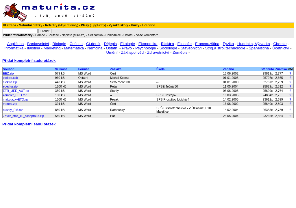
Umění (112, 52)
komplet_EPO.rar (15, 95)
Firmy (101, 25)
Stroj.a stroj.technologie (225, 48)
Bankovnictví (38, 44)
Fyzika (228, 44)
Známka (281, 69)
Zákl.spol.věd (132, 52)
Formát (83, 69)
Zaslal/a (115, 69)
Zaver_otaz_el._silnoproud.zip (23, 116)
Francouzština (207, 44)
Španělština (259, 48)
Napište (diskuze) (73, 35)
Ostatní (128, 35)
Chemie (279, 44)
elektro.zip (10, 82)
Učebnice (148, 25)
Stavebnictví (191, 48)
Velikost (60, 69)
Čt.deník (93, 44)
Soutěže (53, 35)
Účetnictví (280, 48)
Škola (160, 69)
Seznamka (95, 35)
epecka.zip (10, 86)
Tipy (93, 25)
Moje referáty (68, 25)
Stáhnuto (267, 69)
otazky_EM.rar (13, 110)
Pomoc (40, 35)
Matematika (74, 48)
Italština (33, 48)
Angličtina (15, 44)
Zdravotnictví (158, 52)
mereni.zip (10, 103)
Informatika (13, 48)
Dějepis (110, 44)
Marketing (52, 48)
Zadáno (228, 69)
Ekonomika (148, 44)
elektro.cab (10, 77)
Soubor (8, 69)
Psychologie (145, 48)
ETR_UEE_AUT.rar (16, 90)
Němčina (95, 48)
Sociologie (168, 48)
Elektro (167, 44)
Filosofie (184, 44)
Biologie (59, 44)
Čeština (76, 44)
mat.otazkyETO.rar (16, 99)
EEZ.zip (8, 73)
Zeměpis (180, 52)
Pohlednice (113, 35)
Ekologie (127, 44)
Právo (127, 48)
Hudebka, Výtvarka (253, 44)
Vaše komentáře (147, 35)
